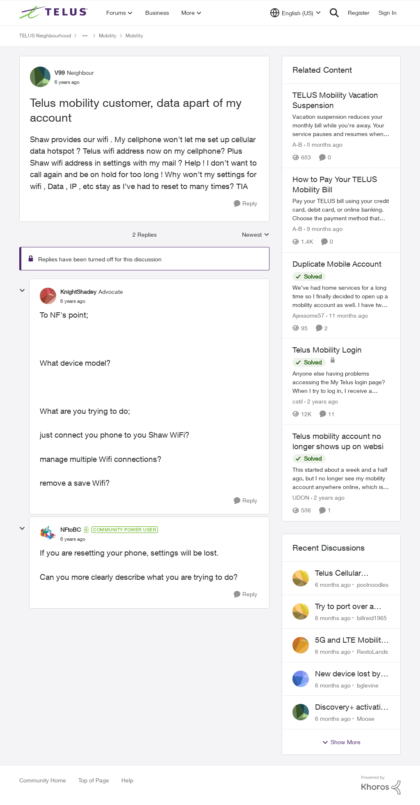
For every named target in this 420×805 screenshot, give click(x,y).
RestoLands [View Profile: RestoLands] (372, 651)
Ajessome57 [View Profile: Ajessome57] (308, 314)
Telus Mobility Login (327, 349)
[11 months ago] (347, 315)
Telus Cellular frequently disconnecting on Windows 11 (345, 573)
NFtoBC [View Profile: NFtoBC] (70, 529)
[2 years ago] (321, 401)
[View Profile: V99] (40, 77)
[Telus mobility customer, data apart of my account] (72, 301)
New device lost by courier (348, 674)
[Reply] (245, 203)
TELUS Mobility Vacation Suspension (335, 100)
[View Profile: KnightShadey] (48, 296)
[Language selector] (295, 13)
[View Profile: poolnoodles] (300, 578)
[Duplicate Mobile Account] (341, 296)
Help (127, 780)
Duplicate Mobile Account (336, 263)
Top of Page (93, 780)
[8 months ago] (323, 144)
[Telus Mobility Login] (341, 382)
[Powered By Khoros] (381, 785)
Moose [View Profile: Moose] (365, 718)
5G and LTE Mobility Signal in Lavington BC (350, 640)
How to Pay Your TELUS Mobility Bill (334, 184)
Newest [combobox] (255, 235)
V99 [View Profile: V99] (60, 72)
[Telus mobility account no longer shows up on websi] (341, 478)
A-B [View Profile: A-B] (297, 144)
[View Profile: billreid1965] (300, 611)
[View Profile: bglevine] (300, 679)
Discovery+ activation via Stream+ (352, 707)
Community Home (42, 780)
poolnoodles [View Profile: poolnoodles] (372, 584)
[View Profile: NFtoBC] (48, 534)
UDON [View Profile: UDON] (300, 497)
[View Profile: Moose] (300, 712)
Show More (341, 742)
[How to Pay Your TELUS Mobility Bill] (341, 210)
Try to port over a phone (344, 606)
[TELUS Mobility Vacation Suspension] (341, 125)
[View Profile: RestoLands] (300, 645)
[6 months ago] (333, 584)
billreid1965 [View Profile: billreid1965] (372, 617)
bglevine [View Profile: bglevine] (368, 684)
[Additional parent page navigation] (85, 36)
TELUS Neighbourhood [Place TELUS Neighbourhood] (45, 35)
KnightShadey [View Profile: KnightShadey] (78, 291)
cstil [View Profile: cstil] (297, 401)
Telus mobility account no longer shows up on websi (337, 441)
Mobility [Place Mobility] (107, 35)
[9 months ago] (323, 229)
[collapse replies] (22, 290)
